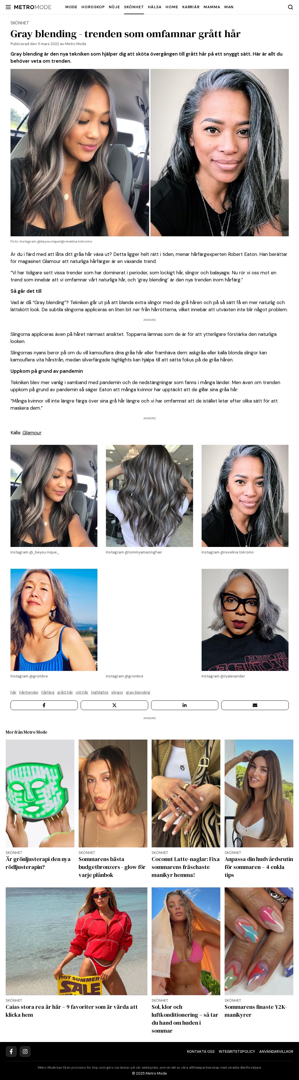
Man (229, 7)
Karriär (191, 7)
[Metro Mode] (32, 7)
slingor (117, 692)
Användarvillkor (276, 1051)
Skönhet (134, 7)
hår (13, 692)
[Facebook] (11, 1051)
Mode (71, 7)
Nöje (114, 7)
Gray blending (138, 692)
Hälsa (155, 7)
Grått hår (65, 692)
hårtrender (29, 692)
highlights (99, 692)
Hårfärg (48, 692)
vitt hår (82, 692)
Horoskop (92, 7)
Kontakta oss (201, 1051)
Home (172, 7)
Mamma (212, 7)
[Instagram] (25, 1051)
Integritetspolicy (237, 1051)
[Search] (290, 7)
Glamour (31, 433)
